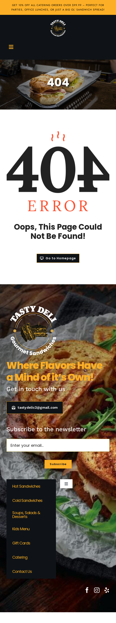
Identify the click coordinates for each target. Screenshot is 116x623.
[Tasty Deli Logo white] (58, 21)
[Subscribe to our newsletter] (58, 464)
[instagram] (97, 590)
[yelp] (107, 590)
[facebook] (87, 590)
